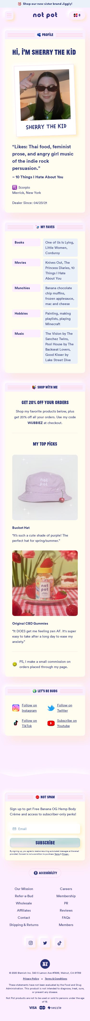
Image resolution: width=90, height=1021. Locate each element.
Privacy (65, 854)
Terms (57, 854)
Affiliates (24, 910)
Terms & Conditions (56, 979)
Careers (66, 888)
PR (66, 903)
